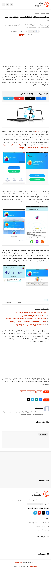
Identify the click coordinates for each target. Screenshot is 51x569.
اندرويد (37, 13)
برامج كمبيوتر (31, 392)
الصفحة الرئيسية (45, 13)
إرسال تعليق (43, 434)
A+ (22, 35)
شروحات (23, 392)
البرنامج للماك (22, 147)
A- (19, 35)
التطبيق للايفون (44, 147)
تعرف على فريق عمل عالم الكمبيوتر (38, 522)
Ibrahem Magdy (32, 566)
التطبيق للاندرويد (20, 145)
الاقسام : (47, 504)
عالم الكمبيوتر (19, 562)
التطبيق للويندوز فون (33, 147)
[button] (40, 399)
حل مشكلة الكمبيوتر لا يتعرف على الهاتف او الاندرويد (31, 324)
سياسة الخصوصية (43, 530)
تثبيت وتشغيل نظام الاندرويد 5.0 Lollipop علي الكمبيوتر (30, 312)
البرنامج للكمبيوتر (8, 145)
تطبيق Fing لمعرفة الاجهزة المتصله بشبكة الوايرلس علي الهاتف (28, 321)
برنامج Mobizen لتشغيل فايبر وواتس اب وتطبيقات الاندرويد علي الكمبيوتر (26, 318)
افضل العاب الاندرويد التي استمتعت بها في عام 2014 (31, 315)
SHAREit (37, 131)
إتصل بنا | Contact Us (42, 526)
